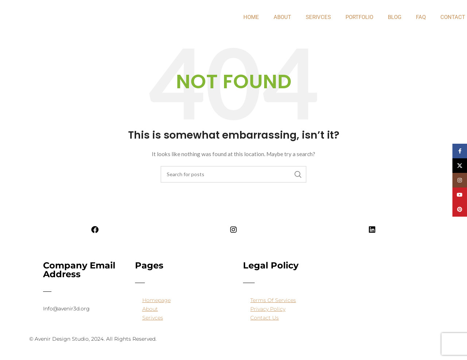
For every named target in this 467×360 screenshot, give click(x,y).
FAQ (421, 17)
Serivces (318, 17)
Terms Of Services (273, 300)
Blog (394, 17)
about (282, 17)
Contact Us (264, 317)
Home (251, 17)
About (150, 309)
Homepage (156, 300)
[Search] (233, 174)
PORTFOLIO (359, 17)
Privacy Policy (267, 309)
